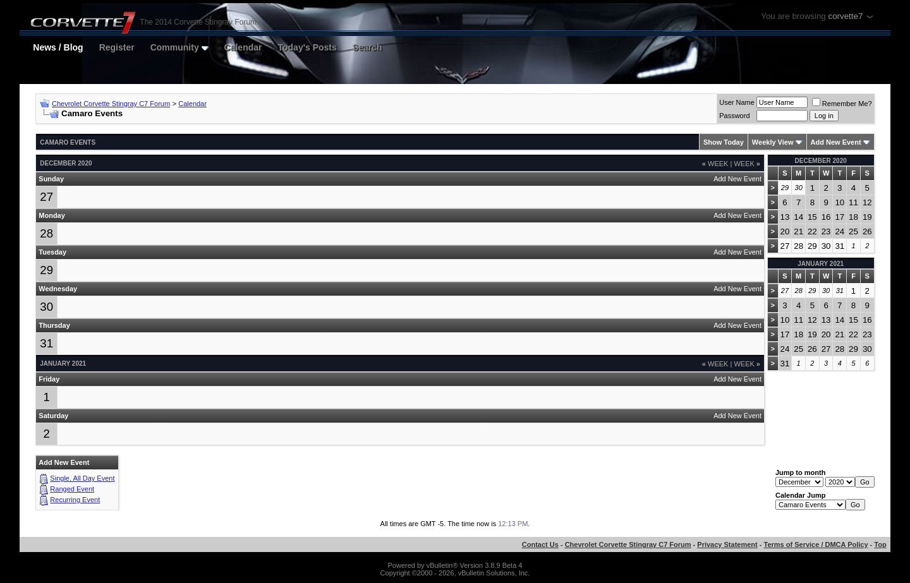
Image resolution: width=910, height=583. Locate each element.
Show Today (723, 142)
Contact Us (540, 544)
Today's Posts (307, 47)
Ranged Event (72, 489)
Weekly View (773, 142)
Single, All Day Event (82, 478)
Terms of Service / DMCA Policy (816, 544)
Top (880, 544)
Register (117, 47)
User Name (737, 102)
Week (715, 163)
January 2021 (821, 263)
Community (179, 47)
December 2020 (821, 160)
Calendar (243, 47)
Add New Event (836, 142)
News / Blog (58, 47)
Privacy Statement (727, 544)
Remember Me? (842, 103)
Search (367, 47)
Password (734, 115)
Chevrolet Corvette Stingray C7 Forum (111, 103)
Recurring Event (75, 499)
